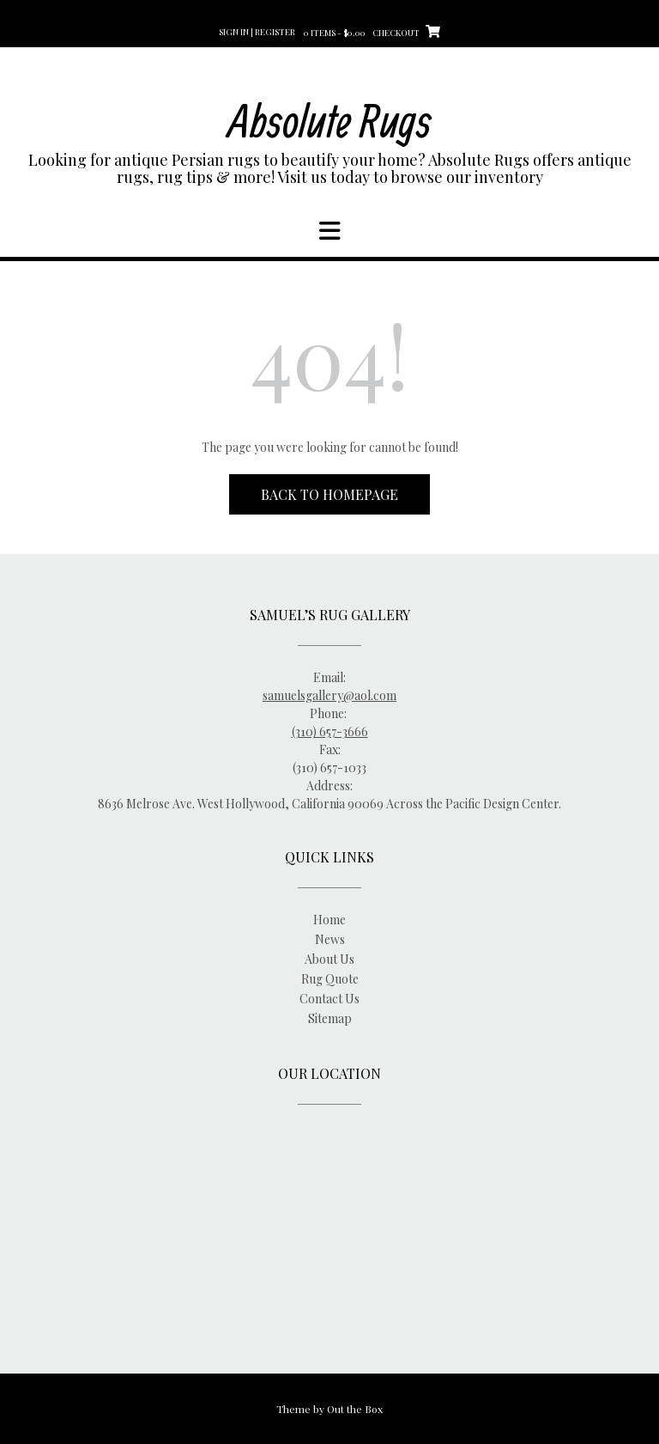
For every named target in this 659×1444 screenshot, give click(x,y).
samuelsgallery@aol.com (329, 695)
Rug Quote (330, 979)
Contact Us (329, 998)
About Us (329, 959)
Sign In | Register (257, 32)
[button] (329, 231)
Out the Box (355, 1409)
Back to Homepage (329, 494)
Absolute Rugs (330, 120)
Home (329, 919)
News (330, 939)
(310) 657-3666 (330, 731)
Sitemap (330, 1018)
